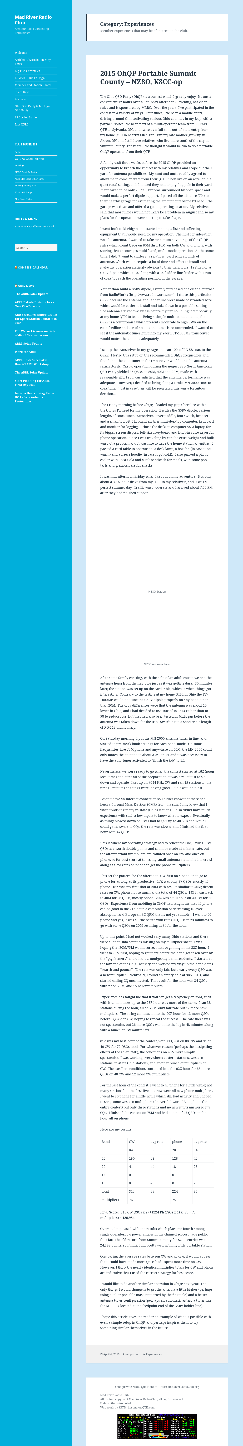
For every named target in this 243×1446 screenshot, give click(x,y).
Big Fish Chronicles (27, 71)
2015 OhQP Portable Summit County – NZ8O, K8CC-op (148, 77)
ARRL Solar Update (28, 343)
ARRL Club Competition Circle (29, 178)
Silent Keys (22, 92)
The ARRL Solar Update (31, 294)
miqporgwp (132, 1354)
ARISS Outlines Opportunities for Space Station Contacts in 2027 (36, 319)
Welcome (21, 53)
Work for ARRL (26, 352)
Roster (18, 152)
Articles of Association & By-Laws (33, 62)
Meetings (19, 165)
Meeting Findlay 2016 (26, 185)
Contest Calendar (33, 267)
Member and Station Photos (33, 85)
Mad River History (24, 199)
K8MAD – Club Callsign (30, 78)
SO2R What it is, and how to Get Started (34, 226)
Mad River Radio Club (33, 20)
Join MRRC (21, 124)
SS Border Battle (26, 117)
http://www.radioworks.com (151, 294)
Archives (20, 99)
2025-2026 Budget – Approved (29, 158)
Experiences (154, 1354)
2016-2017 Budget (24, 192)
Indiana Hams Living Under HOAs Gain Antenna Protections (35, 397)
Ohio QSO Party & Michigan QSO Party (33, 108)
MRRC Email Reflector (26, 172)
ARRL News (26, 286)
